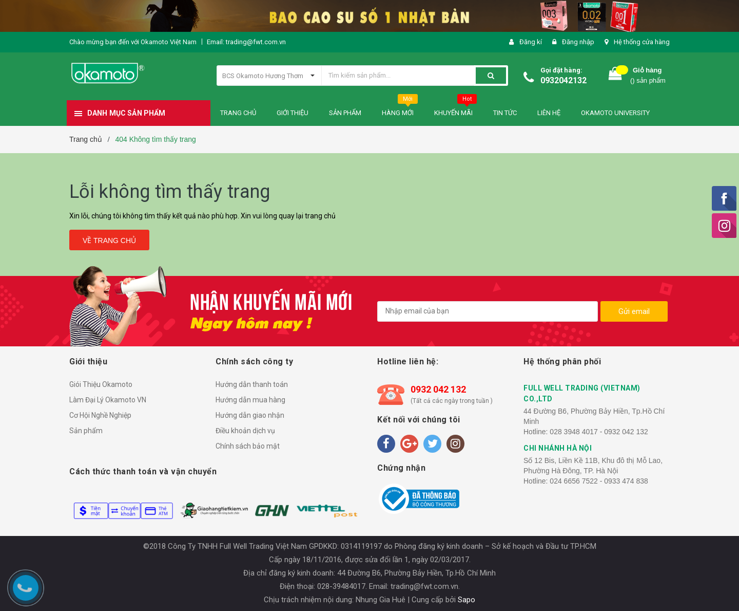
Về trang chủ (109, 240)
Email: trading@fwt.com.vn (246, 42)
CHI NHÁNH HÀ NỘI (557, 448)
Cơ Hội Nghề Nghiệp (100, 415)
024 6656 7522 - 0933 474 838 (599, 481)
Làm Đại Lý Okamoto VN (107, 400)
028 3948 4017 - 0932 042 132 (599, 432)
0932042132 (563, 80)
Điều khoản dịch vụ (245, 431)
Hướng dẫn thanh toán (252, 384)
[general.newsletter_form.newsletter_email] (487, 311)
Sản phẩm (86, 431)
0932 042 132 (438, 389)
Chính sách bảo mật (248, 446)
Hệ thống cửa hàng (642, 42)
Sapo (466, 599)
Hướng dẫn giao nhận (250, 415)
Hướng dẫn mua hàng (250, 400)
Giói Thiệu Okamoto (100, 384)
